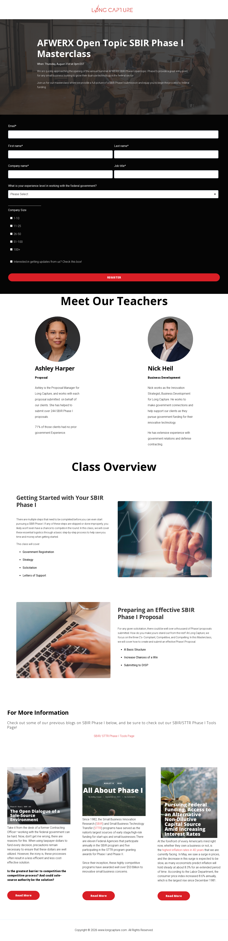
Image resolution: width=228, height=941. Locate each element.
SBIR (99, 823)
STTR (97, 828)
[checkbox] (113, 234)
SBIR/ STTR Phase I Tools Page (114, 736)
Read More (23, 895)
